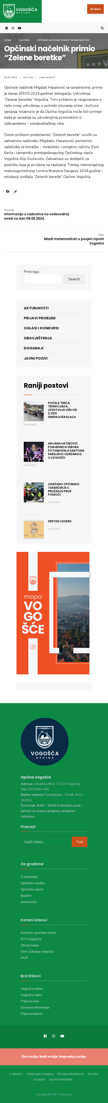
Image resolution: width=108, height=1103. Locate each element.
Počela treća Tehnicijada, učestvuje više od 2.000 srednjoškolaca (62, 410)
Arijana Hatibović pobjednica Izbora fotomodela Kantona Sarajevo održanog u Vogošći (66, 450)
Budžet (26, 895)
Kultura (24, 40)
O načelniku (29, 877)
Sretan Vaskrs (60, 521)
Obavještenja (38, 338)
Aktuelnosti (36, 308)
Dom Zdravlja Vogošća (37, 951)
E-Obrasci (16, 1074)
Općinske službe (33, 883)
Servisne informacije (35, 1007)
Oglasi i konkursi (41, 328)
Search (74, 279)
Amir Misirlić (47, 77)
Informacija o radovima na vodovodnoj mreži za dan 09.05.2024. (36, 215)
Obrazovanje (30, 945)
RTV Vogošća (31, 939)
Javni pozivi (36, 358)
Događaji (33, 348)
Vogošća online (32, 988)
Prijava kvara (30, 1001)
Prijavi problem (39, 318)
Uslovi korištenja (61, 1079)
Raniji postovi (46, 385)
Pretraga (31, 271)
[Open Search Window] (102, 28)
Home (7, 40)
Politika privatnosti (71, 1074)
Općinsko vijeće (32, 889)
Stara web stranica (40, 1074)
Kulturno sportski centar (38, 932)
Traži (79, 842)
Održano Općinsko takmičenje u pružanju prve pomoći (63, 489)
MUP (24, 958)
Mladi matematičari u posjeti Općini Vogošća (74, 239)
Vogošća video (31, 995)
